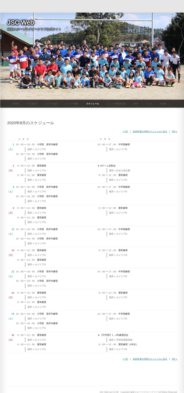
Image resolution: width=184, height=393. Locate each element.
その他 (163, 103)
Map (135, 103)
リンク (149, 103)
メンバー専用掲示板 (116, 103)
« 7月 (125, 131)
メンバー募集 (72, 103)
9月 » (174, 131)
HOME (16, 103)
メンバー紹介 (51, 103)
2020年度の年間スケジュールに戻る (150, 131)
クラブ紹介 (32, 103)
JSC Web (20, 22)
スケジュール (92, 103)
